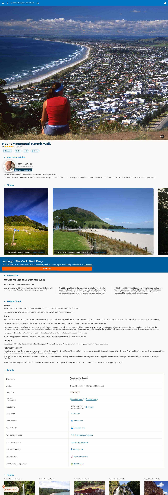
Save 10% (156, 263)
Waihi (52, 474)
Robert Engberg (100, 254)
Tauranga (18, 474)
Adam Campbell (38, 254)
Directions (142, 146)
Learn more (144, 263)
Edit (160, 146)
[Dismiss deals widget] (3, 486)
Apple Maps (90, 394)
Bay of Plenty (8, 474)
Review (159, 150)
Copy (91, 402)
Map (152, 146)
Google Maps (77, 394)
